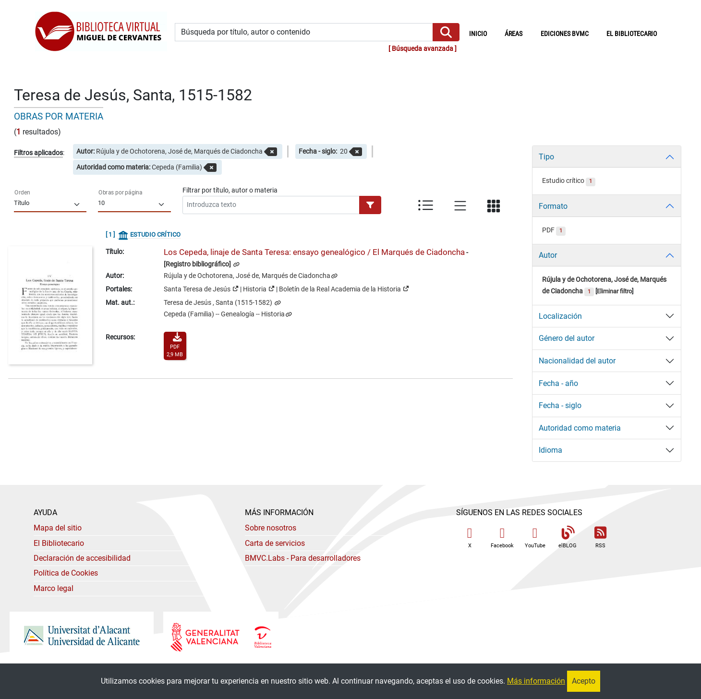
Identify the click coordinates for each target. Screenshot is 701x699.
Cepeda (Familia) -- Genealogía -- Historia (224, 314)
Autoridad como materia (580, 428)
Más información (536, 681)
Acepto (583, 681)
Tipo (546, 156)
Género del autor (566, 338)
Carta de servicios (275, 543)
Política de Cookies (66, 573)
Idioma (550, 450)
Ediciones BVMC (565, 34)
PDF (554, 230)
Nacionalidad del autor (577, 360)
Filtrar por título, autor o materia (230, 190)
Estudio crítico (568, 181)
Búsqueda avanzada (422, 49)
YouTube (535, 537)
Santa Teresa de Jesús (201, 288)
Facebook (502, 537)
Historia (259, 288)
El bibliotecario (631, 34)
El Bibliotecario (59, 543)
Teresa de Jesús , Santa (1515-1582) (219, 303)
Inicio (482, 33)
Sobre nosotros (270, 527)
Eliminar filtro (614, 291)
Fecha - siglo (560, 405)
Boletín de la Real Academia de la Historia (344, 288)
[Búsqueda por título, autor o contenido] (304, 32)
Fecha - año (558, 383)
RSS (600, 537)
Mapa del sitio (58, 527)
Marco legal (53, 588)
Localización (560, 316)
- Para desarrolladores (303, 558)
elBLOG (567, 537)
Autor (548, 255)
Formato (553, 206)
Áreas (513, 34)
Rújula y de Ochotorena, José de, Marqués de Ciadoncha (247, 276)
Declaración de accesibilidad (82, 558)
